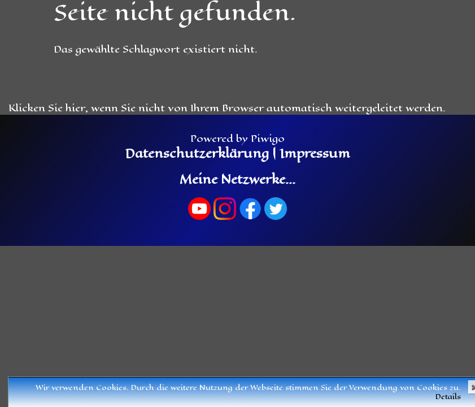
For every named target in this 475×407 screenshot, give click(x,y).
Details (448, 396)
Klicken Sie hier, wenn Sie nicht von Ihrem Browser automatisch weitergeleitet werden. (227, 108)
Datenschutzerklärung (197, 153)
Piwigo (268, 138)
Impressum (313, 153)
